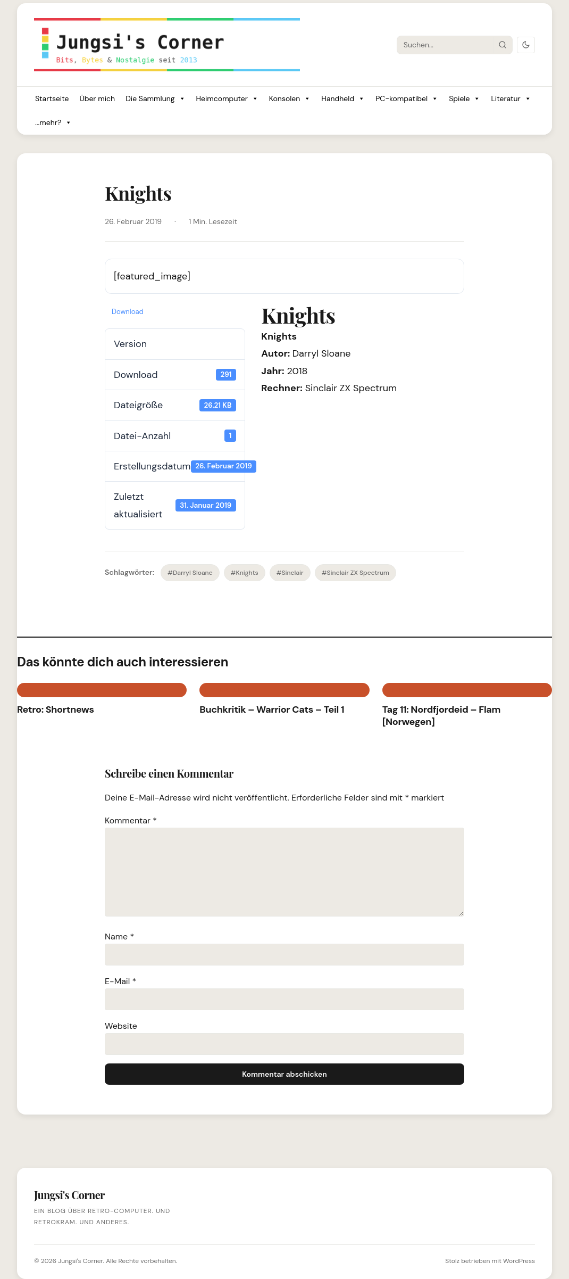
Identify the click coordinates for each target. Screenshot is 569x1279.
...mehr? (53, 123)
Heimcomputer (227, 99)
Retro (33, 690)
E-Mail (120, 981)
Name (119, 936)
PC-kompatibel (406, 99)
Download (128, 311)
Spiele (464, 99)
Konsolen (290, 99)
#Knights (244, 572)
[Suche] (445, 44)
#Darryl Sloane (190, 572)
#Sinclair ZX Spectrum (355, 572)
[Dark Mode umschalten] (526, 45)
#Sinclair (290, 572)
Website (121, 1026)
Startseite (52, 98)
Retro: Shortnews (55, 709)
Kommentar (131, 820)
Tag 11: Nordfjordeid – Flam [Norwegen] (441, 715)
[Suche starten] (502, 45)
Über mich (97, 98)
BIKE (395, 690)
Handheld (343, 99)
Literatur (511, 99)
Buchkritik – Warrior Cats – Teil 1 (271, 709)
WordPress (519, 1261)
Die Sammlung (155, 99)
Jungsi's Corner (80, 1261)
